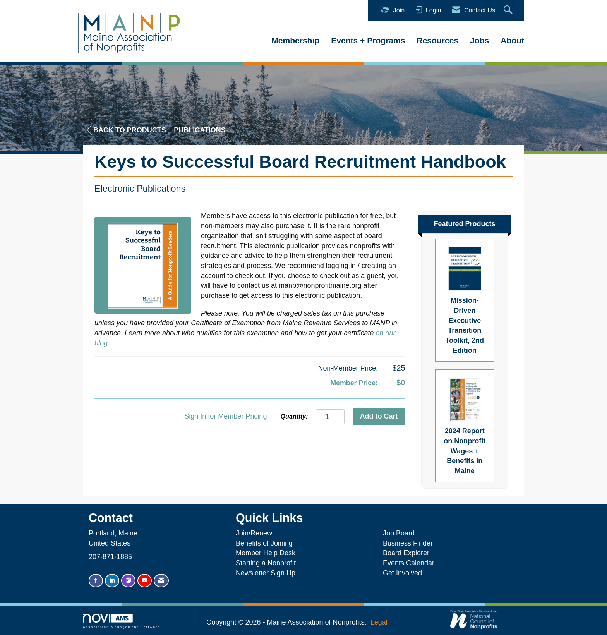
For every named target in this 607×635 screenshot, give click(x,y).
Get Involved (402, 573)
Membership (295, 40)
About (512, 40)
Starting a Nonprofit (266, 563)
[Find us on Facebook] (96, 580)
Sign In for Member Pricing (225, 416)
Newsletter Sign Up (265, 573)
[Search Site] (509, 10)
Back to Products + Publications (156, 130)
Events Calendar (408, 563)
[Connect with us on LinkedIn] (112, 580)
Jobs (479, 40)
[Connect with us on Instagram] (128, 580)
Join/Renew (254, 533)
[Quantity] (330, 416)
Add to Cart (379, 416)
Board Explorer (406, 553)
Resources (437, 40)
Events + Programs (368, 40)
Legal (379, 622)
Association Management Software (121, 621)
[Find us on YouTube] (144, 580)
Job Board (400, 533)
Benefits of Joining (264, 543)
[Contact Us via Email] (161, 580)
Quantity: (294, 416)
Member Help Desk (265, 553)
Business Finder (410, 543)
